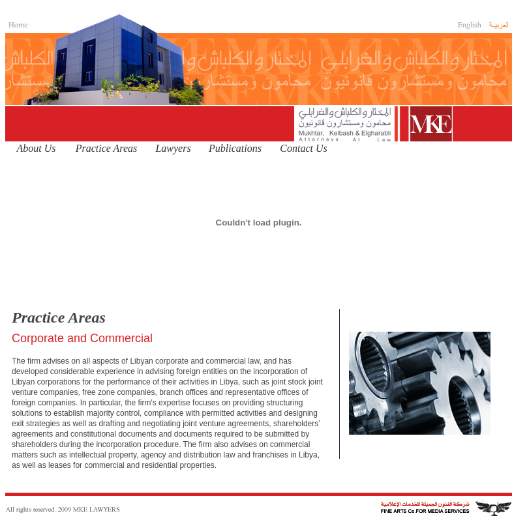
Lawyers (172, 148)
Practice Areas (107, 148)
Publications (235, 148)
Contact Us (303, 148)
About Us (36, 148)
